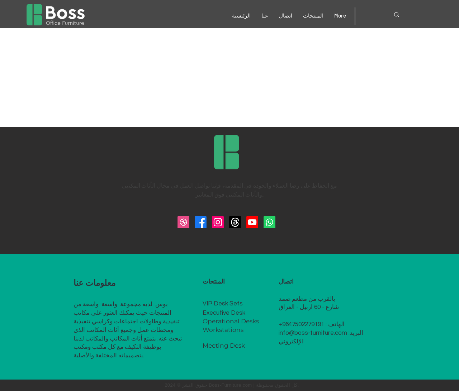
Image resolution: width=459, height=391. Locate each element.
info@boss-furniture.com (313, 333)
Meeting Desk (224, 345)
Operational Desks (231, 321)
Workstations (223, 329)
